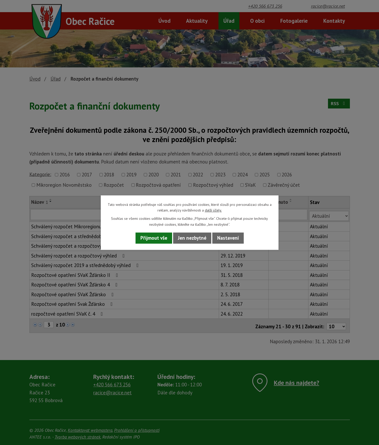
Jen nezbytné (192, 238)
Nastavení (228, 238)
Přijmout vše (153, 238)
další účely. (213, 210)
